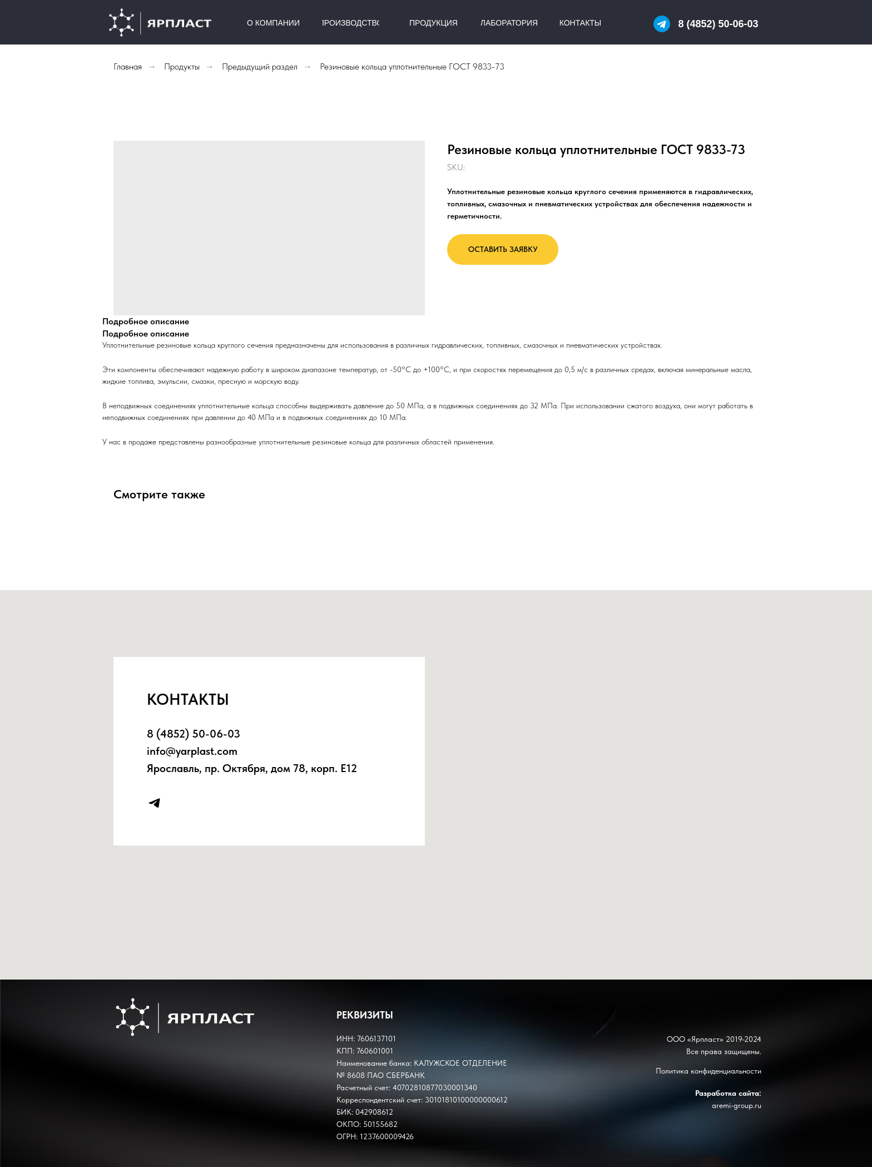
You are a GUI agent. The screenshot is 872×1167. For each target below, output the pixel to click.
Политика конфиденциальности (708, 1070)
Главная (127, 66)
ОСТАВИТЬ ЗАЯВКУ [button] (503, 249)
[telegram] (154, 803)
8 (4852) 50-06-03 (718, 23)
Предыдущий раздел (260, 66)
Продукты (182, 66)
